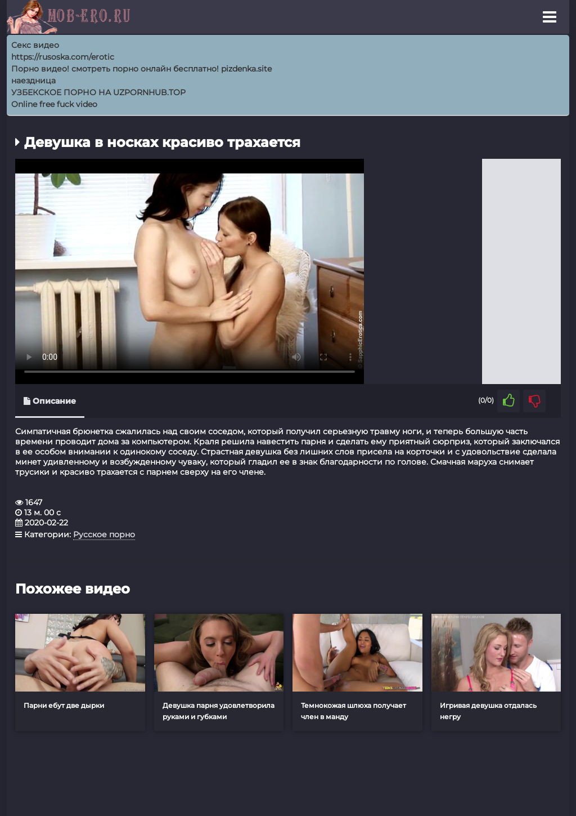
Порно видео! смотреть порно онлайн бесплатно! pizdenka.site (141, 69)
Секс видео (35, 45)
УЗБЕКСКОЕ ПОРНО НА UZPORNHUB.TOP (98, 92)
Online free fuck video (54, 104)
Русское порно (104, 534)
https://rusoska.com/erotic (62, 57)
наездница (33, 80)
